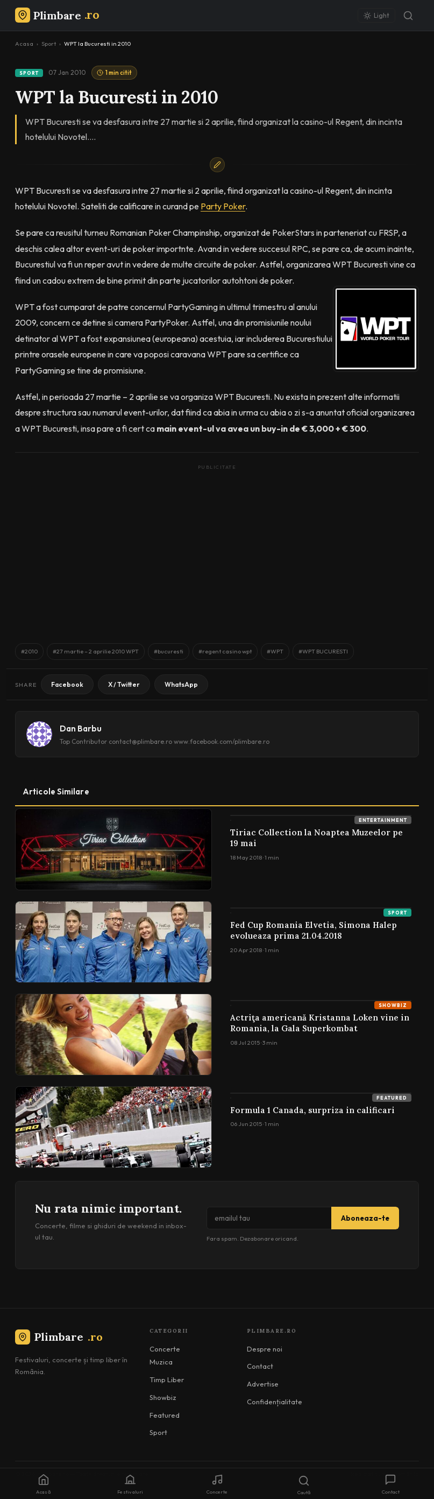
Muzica (161, 1361)
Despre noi (264, 1349)
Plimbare (59, 1337)
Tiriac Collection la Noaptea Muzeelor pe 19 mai (316, 837)
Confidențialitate (274, 1401)
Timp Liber (167, 1379)
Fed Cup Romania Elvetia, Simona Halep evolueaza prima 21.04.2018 (313, 930)
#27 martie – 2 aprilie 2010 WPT (96, 651)
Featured (391, 1098)
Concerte (165, 1349)
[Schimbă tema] (376, 15)
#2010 (29, 651)
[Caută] (408, 15)
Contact (260, 1366)
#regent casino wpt (225, 651)
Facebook (67, 684)
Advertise (263, 1384)
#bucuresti (168, 651)
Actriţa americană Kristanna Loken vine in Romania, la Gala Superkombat (319, 1022)
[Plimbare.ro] (57, 15)
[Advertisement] (217, 548)
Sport (48, 43)
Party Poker (223, 206)
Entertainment (383, 820)
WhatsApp (181, 684)
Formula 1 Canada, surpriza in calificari (312, 1110)
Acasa (24, 43)
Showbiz (393, 1005)
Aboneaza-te (365, 1218)
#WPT (275, 651)
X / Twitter (124, 684)
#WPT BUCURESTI (323, 651)
